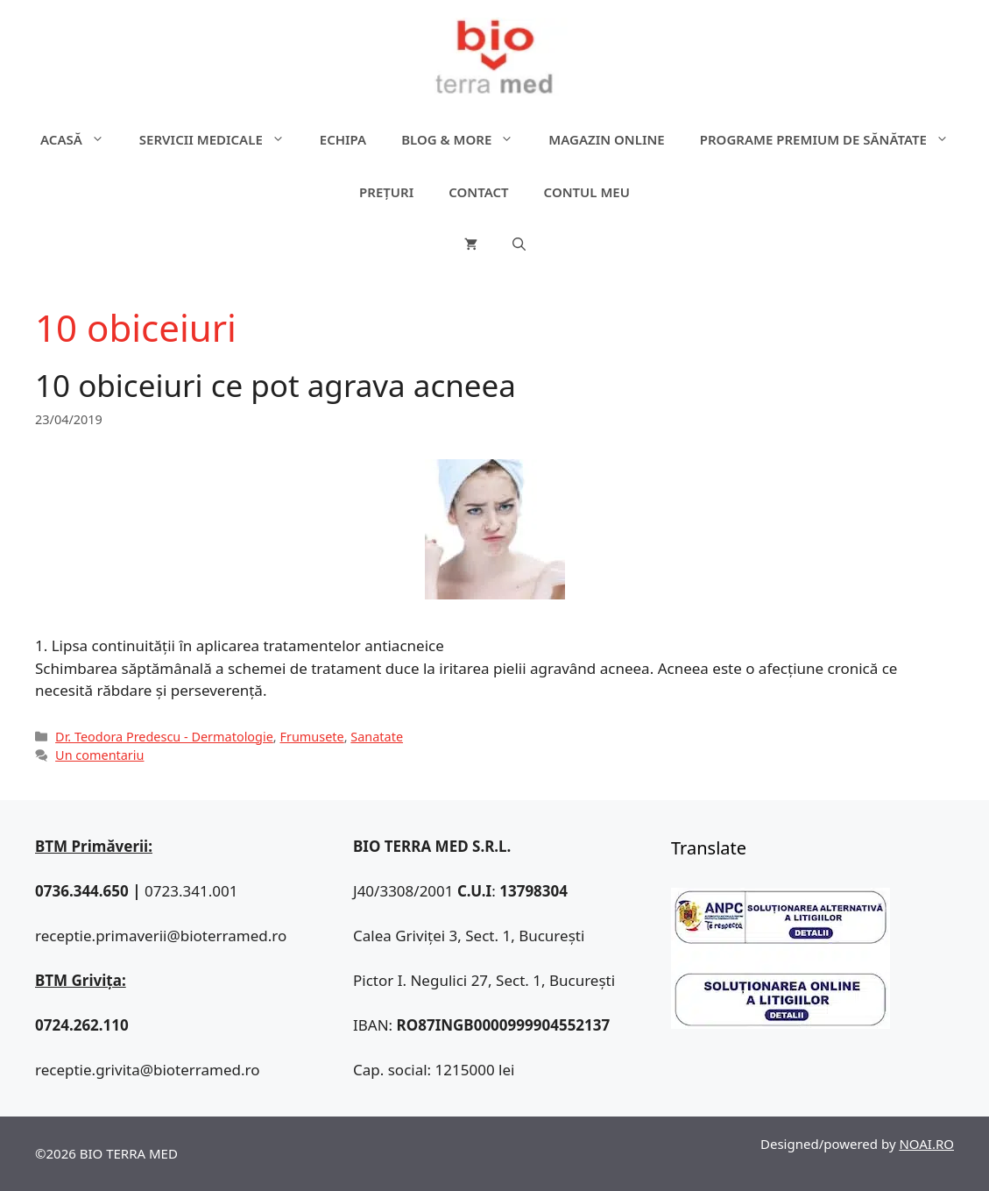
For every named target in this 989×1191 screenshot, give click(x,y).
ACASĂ (81, 139)
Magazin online (606, 139)
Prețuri (386, 192)
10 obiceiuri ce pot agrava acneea (275, 385)
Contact (478, 192)
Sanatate (376, 736)
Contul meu (587, 192)
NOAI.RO (926, 1143)
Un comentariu (99, 755)
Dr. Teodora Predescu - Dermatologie (164, 736)
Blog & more (466, 139)
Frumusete (311, 736)
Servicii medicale (220, 139)
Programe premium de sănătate (833, 139)
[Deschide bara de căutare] (519, 244)
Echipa (343, 139)
